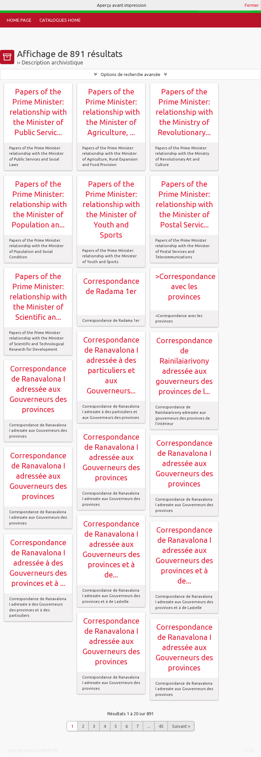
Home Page (19, 20)
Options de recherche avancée (130, 74)
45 (161, 726)
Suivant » (181, 726)
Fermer (252, 5)
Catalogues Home (60, 20)
